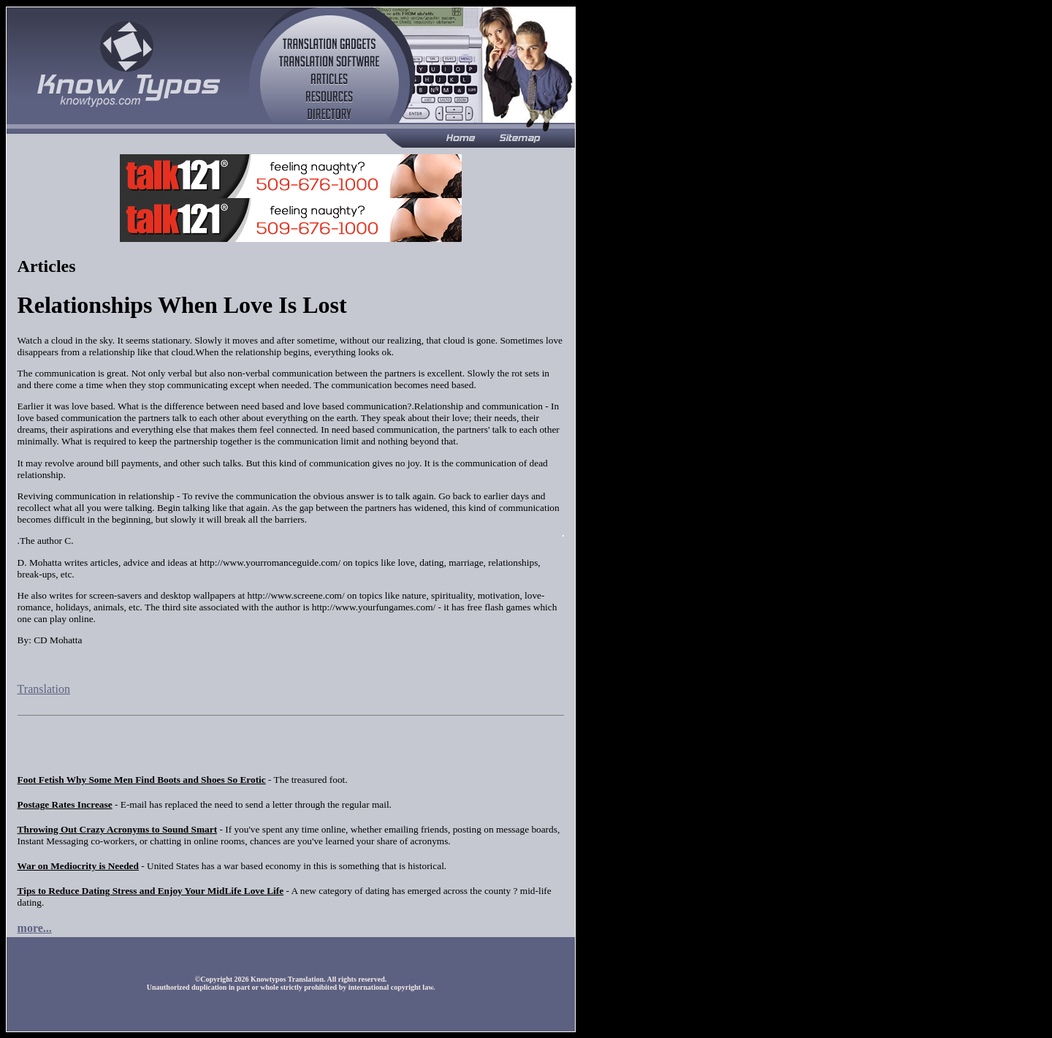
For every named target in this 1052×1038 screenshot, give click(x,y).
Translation (44, 689)
